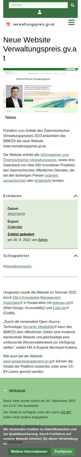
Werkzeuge (17, 390)
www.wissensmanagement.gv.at (27, 361)
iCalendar (15, 227)
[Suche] (38, 5)
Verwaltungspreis (18, 266)
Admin (43, 240)
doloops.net (61, 303)
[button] (76, 196)
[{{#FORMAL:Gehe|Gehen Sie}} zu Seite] (72, 5)
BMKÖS (9, 141)
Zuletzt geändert (21, 234)
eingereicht (42, 180)
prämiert (51, 175)
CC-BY (66, 412)
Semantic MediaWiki (38, 327)
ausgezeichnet (14, 180)
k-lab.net (59, 308)
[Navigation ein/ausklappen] (71, 22)
